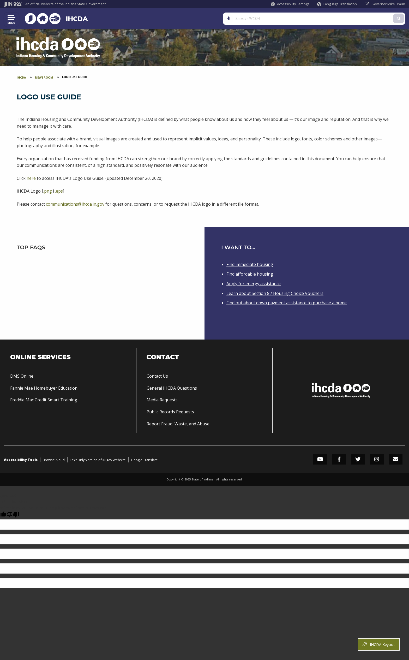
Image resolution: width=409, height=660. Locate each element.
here (31, 178)
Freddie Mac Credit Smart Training (43, 400)
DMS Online (21, 376)
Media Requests (162, 400)
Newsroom (44, 78)
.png (47, 191)
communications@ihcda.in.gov (75, 204)
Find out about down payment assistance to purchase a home (286, 303)
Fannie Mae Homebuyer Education (43, 388)
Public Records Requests (170, 412)
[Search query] (351, 19)
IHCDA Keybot (379, 644)
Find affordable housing (249, 274)
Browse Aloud (54, 459)
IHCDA (74, 19)
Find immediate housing (249, 264)
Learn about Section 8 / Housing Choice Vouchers (274, 293)
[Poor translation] (13, 514)
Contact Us (157, 376)
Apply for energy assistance (253, 284)
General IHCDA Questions (172, 388)
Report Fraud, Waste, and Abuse (178, 424)
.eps (59, 191)
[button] (290, 4)
